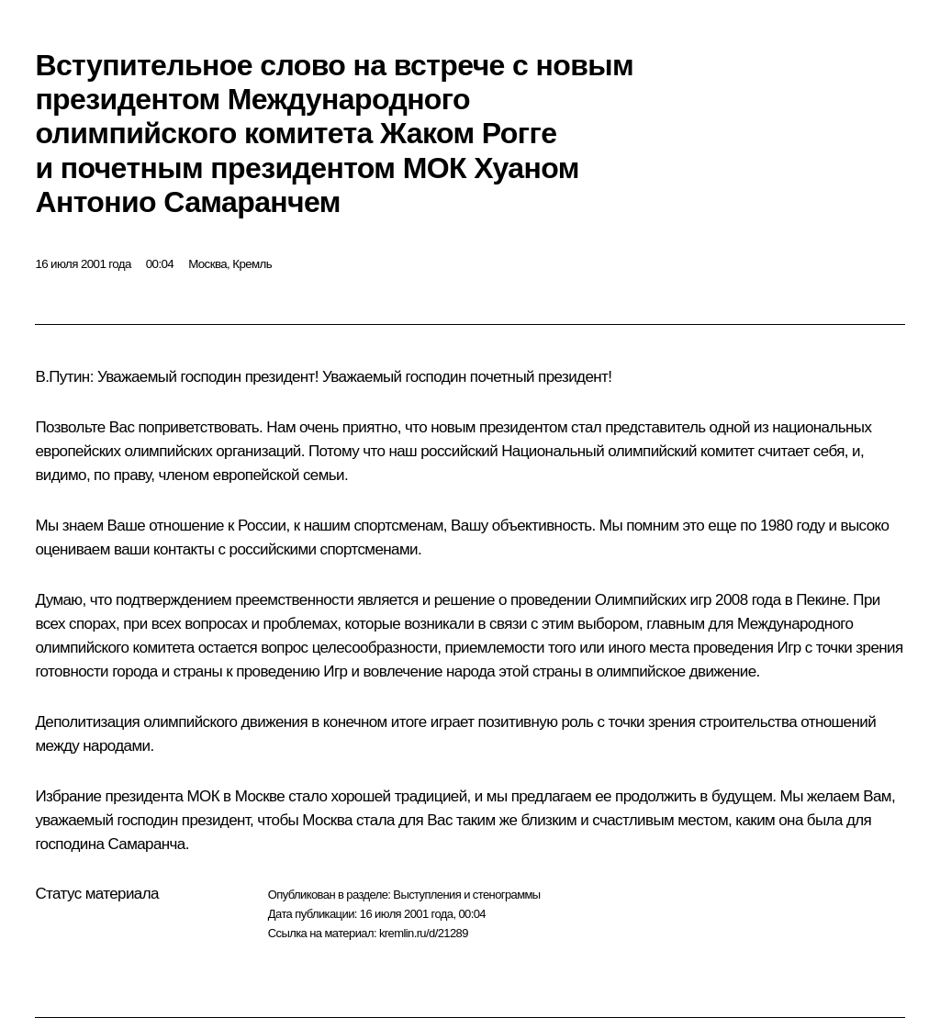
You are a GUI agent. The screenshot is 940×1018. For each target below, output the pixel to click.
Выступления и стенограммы (466, 894)
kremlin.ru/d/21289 (423, 933)
